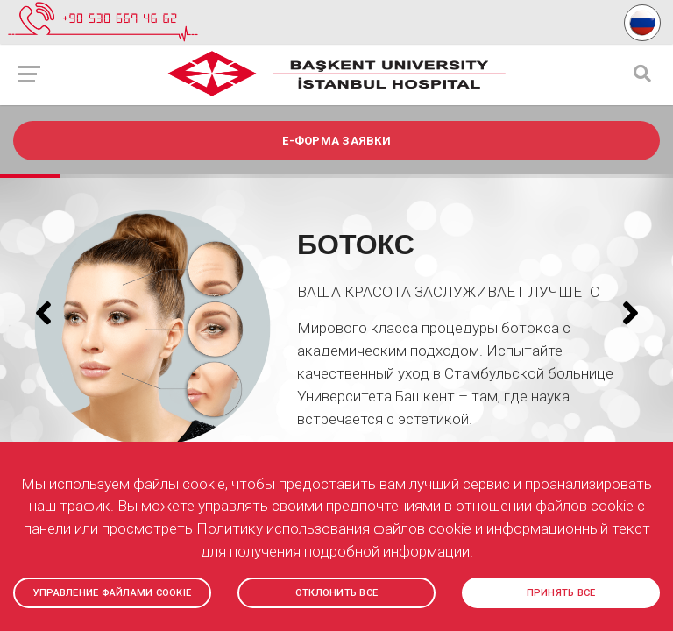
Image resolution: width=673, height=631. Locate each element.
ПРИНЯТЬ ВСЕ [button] (561, 593)
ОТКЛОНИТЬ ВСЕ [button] (336, 593)
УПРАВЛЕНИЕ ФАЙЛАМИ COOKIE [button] (112, 593)
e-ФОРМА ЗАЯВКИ (336, 140)
